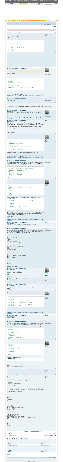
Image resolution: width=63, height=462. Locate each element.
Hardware (16, 20)
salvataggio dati (9, 442)
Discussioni (44, 442)
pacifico (10, 451)
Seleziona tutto (12, 198)
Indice (9, 457)
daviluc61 (46, 98)
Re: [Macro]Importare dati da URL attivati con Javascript (16, 68)
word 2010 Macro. (9, 450)
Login (55, 24)
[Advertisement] (31, 12)
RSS (45, 24)
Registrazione (23, 3)
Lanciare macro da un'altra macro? (12, 445)
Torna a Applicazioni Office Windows (11, 435)
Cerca (50, 24)
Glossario (26, 20)
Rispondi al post (9, 32)
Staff (43, 457)
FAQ (47, 24)
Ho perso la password (49, 4)
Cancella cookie (46, 457)
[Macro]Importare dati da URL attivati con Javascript (18, 26)
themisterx (10, 443)
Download (19, 20)
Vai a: (45, 435)
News (10, 20)
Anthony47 (9, 69)
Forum (23, 20)
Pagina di (52, 32)
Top (55, 52)
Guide (12, 20)
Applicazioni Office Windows (46, 445)
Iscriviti (52, 24)
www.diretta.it (9, 271)
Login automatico (41, 4)
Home (7, 20)
